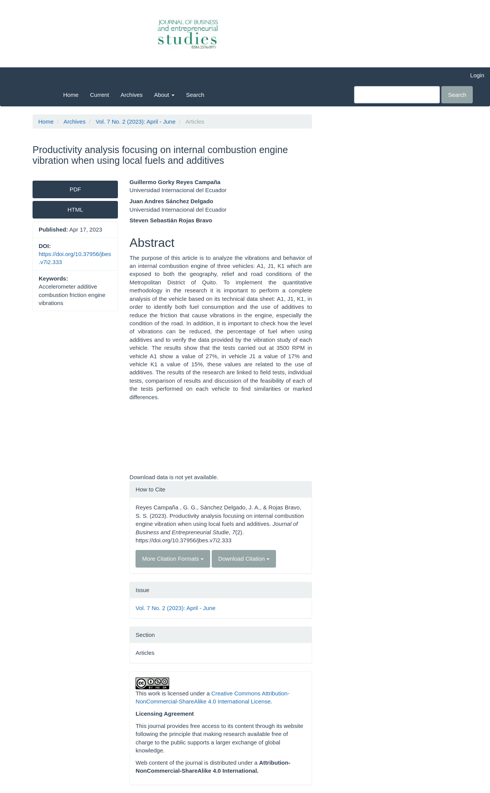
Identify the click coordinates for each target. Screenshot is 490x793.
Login (477, 75)
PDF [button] (75, 189)
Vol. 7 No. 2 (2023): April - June (135, 121)
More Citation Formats (173, 558)
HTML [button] (75, 209)
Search (195, 94)
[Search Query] (397, 94)
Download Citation (244, 558)
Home (70, 94)
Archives (132, 94)
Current (99, 94)
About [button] (164, 94)
